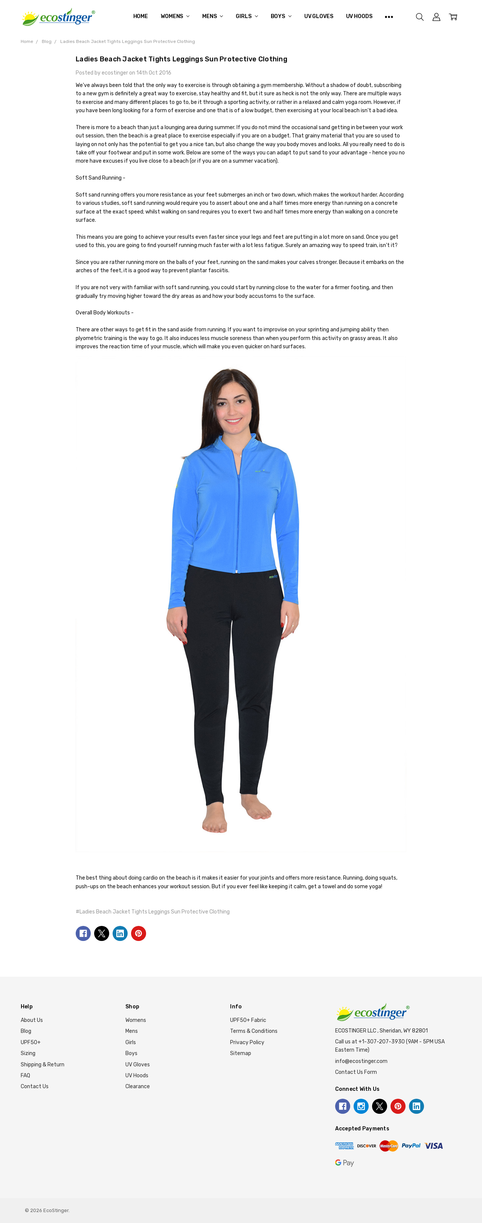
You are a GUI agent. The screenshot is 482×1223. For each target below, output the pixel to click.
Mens (212, 16)
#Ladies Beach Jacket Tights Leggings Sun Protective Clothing (153, 912)
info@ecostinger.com (361, 1061)
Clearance (137, 1086)
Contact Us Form (356, 1072)
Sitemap (240, 1053)
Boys (281, 16)
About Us (32, 1020)
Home (140, 16)
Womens (175, 16)
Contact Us (35, 1086)
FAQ (25, 1075)
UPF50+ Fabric (248, 1020)
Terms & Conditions (254, 1031)
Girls (247, 16)
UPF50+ (31, 1042)
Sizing (28, 1053)
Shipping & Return (42, 1064)
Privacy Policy (247, 1042)
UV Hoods (359, 16)
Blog (26, 1031)
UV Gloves (318, 16)
